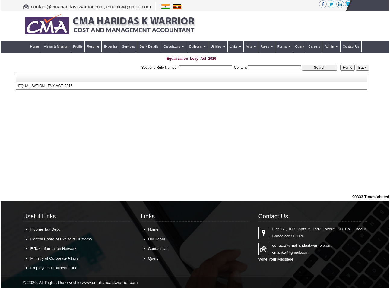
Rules (267, 46)
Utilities (218, 46)
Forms (284, 46)
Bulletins (197, 46)
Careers (314, 46)
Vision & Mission (56, 46)
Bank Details (149, 46)
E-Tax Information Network (53, 248)
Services (128, 46)
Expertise (111, 46)
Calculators (173, 46)
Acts (251, 46)
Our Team (156, 239)
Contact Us (351, 46)
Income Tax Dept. (45, 229)
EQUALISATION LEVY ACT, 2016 (45, 86)
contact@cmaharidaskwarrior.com (67, 6)
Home (34, 46)
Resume (93, 46)
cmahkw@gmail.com (128, 6)
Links (236, 46)
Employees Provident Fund (54, 268)
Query (299, 46)
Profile (77, 46)
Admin (331, 46)
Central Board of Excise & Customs (61, 239)
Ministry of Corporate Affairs (54, 258)
